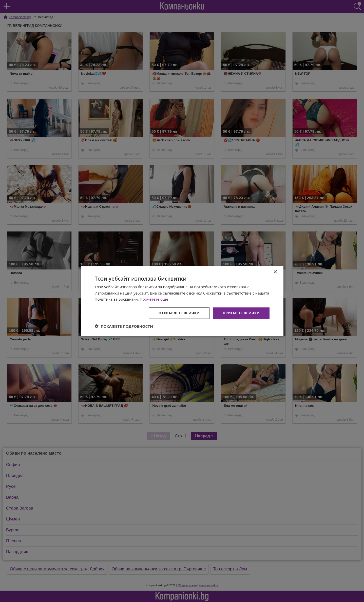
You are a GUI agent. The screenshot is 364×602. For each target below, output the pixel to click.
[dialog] (182, 301)
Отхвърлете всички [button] (179, 312)
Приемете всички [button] (241, 312)
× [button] (275, 272)
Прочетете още (154, 299)
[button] (124, 326)
